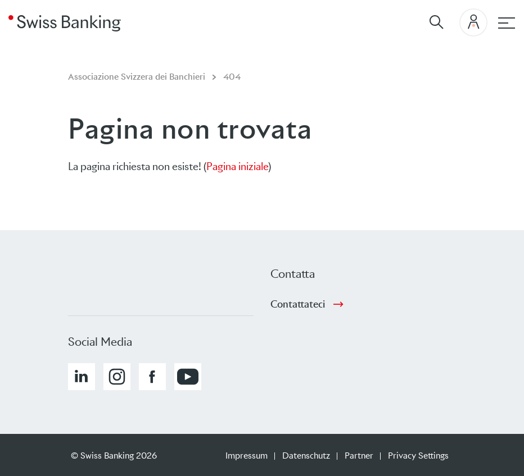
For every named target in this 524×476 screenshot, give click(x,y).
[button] (81, 376)
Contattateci (297, 304)
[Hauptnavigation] (507, 23)
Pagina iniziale (237, 166)
